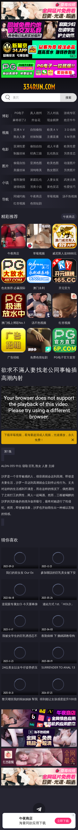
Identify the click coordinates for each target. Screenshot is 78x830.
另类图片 (70, 170)
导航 (5, 199)
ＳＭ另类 (70, 137)
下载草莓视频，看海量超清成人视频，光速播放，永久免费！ (39, 437)
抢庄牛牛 (70, 120)
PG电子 (19, 113)
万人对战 (53, 113)
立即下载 (63, 821)
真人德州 (36, 113)
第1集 (8, 451)
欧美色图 (53, 163)
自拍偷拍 (36, 129)
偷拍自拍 (36, 146)
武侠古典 (70, 180)
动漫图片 (70, 163)
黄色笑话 (53, 187)
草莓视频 (53, 196)
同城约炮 (19, 196)
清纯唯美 (36, 170)
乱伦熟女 (53, 153)
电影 (5, 149)
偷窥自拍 (19, 163)
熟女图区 (53, 170)
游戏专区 (70, 113)
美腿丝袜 (19, 170)
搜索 (68, 97)
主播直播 (53, 137)
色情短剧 (36, 203)
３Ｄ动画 (70, 129)
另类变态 (70, 153)
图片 (5, 166)
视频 (5, 132)
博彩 (5, 116)
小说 (5, 182)
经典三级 (36, 153)
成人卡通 (53, 146)
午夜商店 (36, 196)
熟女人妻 (19, 137)
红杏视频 (19, 203)
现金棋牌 (53, 120)
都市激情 (19, 180)
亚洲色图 (36, 163)
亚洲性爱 (19, 146)
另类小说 (36, 187)
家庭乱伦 (36, 180)
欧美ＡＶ (53, 129)
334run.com (39, 87)
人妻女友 (53, 180)
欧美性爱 (70, 146)
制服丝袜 (19, 153)
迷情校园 (19, 187)
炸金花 (36, 120)
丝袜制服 (36, 137)
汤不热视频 (69, 196)
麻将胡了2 (19, 120)
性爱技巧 (70, 187)
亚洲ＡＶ (19, 129)
